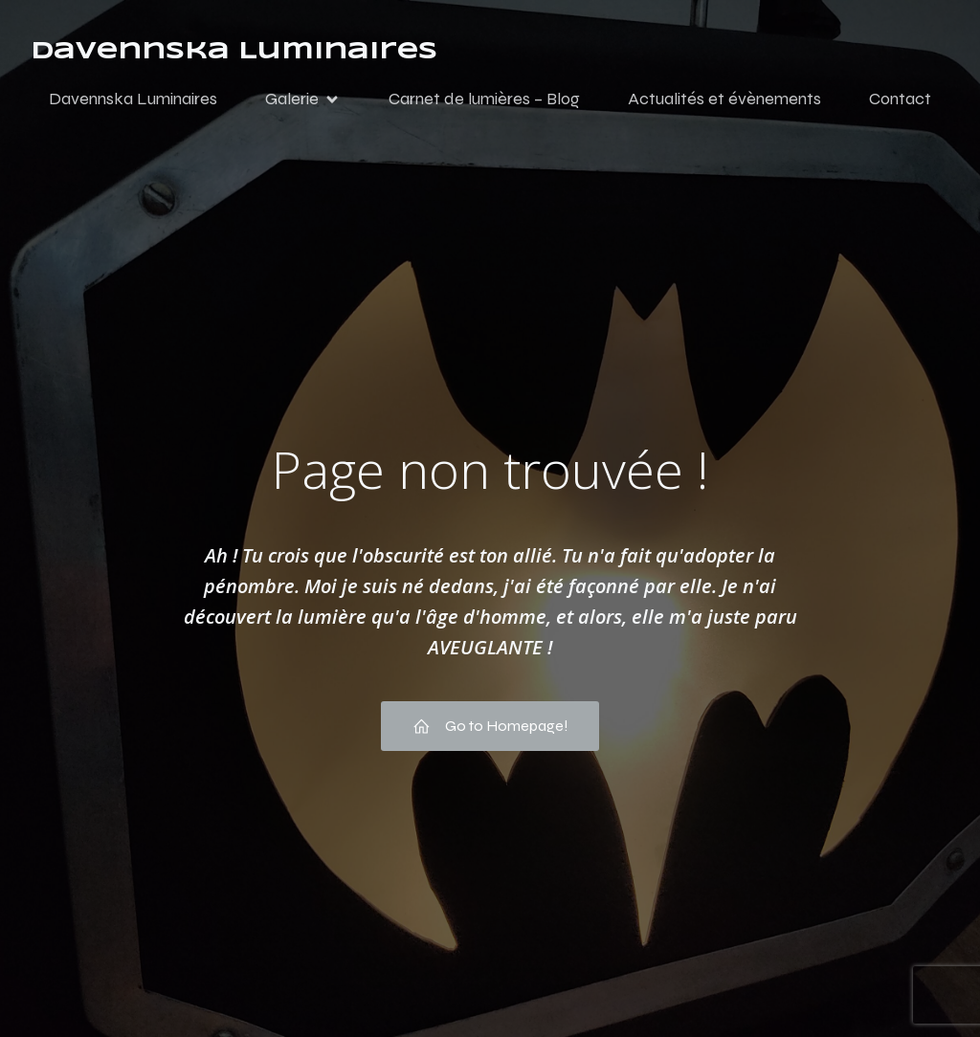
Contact (900, 98)
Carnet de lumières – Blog (484, 98)
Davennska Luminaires (133, 98)
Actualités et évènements (724, 98)
